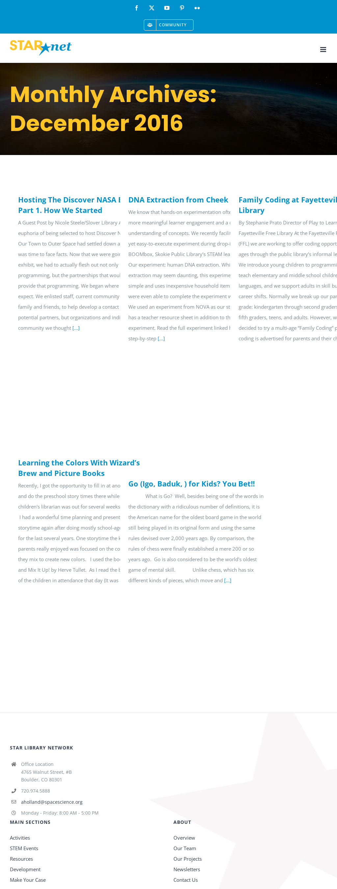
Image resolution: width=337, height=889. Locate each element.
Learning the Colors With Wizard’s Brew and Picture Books (79, 468)
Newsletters (186, 869)
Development (25, 869)
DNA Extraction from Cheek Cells (187, 199)
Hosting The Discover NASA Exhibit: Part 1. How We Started (81, 205)
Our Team (184, 848)
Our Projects (187, 858)
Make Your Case (28, 879)
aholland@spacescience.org (52, 802)
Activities (20, 837)
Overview (184, 837)
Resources (21, 858)
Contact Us (185, 879)
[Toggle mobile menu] (323, 49)
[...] (76, 328)
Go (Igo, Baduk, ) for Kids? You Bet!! (191, 483)
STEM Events (24, 848)
